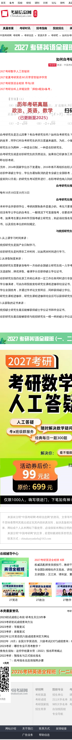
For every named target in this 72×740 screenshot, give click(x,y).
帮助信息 (44, 734)
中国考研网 (13, 691)
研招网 (39, 689)
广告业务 (27, 734)
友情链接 (61, 728)
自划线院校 (59, 709)
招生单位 (57, 694)
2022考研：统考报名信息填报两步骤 (22, 660)
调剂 (37, 3)
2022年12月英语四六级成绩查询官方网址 (24, 636)
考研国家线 (42, 704)
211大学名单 (60, 699)
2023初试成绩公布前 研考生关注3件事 (23, 617)
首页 (3, 3)
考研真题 (40, 694)
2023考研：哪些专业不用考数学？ (20, 646)
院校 (20, 3)
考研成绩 (40, 699)
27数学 (67, 599)
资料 (62, 3)
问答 (45, 3)
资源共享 (42, 35)
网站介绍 (10, 728)
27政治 (40, 599)
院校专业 (57, 689)
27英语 (13, 599)
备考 (11, 3)
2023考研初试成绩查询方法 (16, 622)
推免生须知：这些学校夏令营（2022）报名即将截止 (31, 650)
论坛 (54, 3)
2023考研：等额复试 (12, 626)
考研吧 (54, 35)
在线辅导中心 (9, 553)
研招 (28, 3)
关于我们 (27, 728)
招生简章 (40, 709)
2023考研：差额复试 (12, 631)
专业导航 (57, 713)
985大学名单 (60, 704)
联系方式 (44, 728)
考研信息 (28, 35)
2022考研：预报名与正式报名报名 (20, 655)
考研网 (16, 35)
